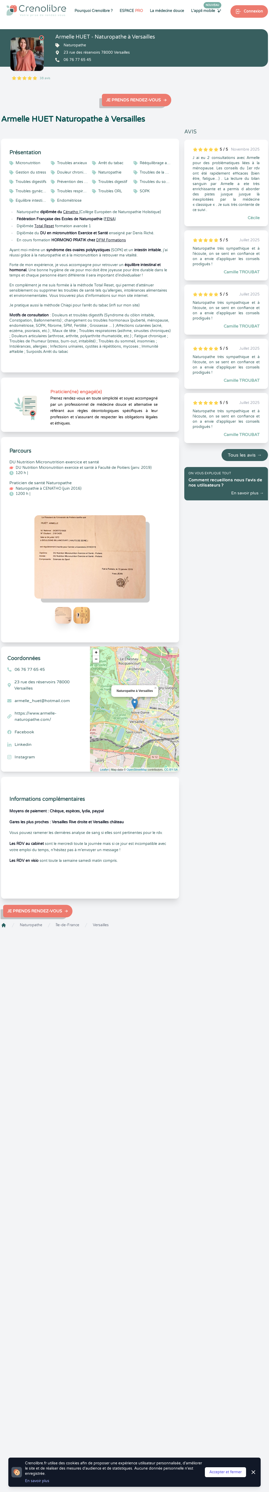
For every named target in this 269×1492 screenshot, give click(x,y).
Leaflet (104, 769)
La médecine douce (167, 11)
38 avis (45, 78)
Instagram (25, 757)
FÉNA (110, 219)
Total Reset (44, 226)
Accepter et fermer (225, 1472)
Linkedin (23, 744)
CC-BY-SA (171, 769)
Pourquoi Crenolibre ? (94, 11)
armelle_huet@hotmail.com (42, 700)
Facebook (24, 732)
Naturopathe (31, 925)
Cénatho (71, 212)
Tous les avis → (245, 455)
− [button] (96, 659)
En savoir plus (37, 1481)
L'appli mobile (206, 10)
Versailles (101, 925)
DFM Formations (111, 240)
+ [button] (96, 652)
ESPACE (131, 11)
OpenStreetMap (137, 769)
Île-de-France (67, 925)
